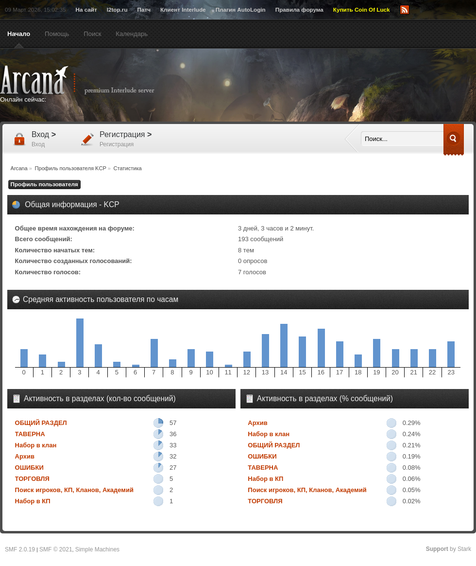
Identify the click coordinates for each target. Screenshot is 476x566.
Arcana (87, 80)
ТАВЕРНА (30, 434)
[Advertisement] (332, 86)
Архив (24, 456)
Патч (144, 9)
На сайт (86, 9)
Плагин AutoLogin (241, 9)
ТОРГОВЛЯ (32, 478)
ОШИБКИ (29, 467)
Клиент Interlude (183, 9)
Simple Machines (97, 549)
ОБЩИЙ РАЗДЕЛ (41, 422)
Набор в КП (33, 501)
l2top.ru (117, 9)
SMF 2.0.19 (20, 549)
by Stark (448, 549)
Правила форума (299, 9)
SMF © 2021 (55, 549)
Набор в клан (36, 445)
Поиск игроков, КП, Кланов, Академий (74, 490)
